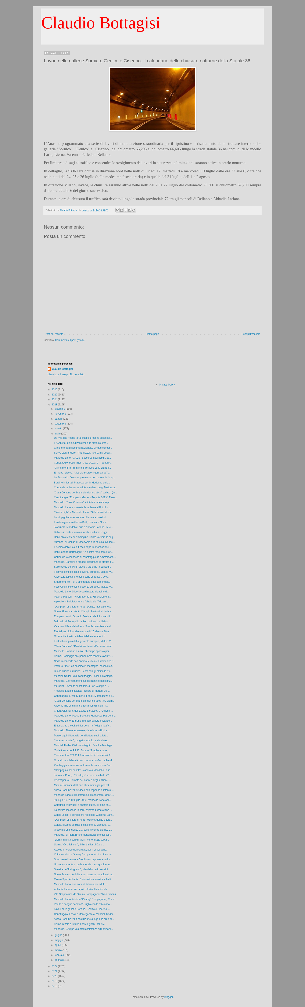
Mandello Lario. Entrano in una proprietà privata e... (83, 720)
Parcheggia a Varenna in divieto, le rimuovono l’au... (83, 765)
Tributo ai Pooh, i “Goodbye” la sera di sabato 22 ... (83, 775)
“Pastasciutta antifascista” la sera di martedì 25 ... (82, 690)
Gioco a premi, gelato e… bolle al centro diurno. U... (83, 829)
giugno (59, 935)
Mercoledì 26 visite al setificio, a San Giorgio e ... (81, 685)
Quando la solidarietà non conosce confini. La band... (84, 760)
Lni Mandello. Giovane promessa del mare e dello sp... (84, 477)
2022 (55, 966)
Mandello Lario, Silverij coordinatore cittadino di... (81, 591)
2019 (55, 981)
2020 (55, 976)
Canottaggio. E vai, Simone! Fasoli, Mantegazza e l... (84, 695)
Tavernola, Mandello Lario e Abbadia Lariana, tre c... (83, 527)
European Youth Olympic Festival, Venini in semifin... (83, 616)
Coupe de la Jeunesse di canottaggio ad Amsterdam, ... (85, 557)
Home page (152, 333)
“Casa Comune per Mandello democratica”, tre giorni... (84, 700)
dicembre (60, 408)
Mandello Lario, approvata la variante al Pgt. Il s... (82, 507)
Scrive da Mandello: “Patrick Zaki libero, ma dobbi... (83, 452)
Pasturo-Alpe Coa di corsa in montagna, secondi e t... (84, 666)
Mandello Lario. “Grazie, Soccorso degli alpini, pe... (82, 457)
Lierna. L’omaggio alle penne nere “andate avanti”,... (83, 656)
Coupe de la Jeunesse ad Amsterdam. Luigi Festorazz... (85, 487)
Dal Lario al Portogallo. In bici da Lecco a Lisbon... (82, 621)
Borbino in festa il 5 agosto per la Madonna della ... (82, 482)
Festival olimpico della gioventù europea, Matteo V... (83, 641)
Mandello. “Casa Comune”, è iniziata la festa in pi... (82, 502)
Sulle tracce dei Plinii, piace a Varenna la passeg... (82, 566)
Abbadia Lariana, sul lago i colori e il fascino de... (81, 889)
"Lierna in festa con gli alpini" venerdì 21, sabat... (81, 839)
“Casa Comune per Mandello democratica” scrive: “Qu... (85, 492)
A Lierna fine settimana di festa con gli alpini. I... (81, 705)
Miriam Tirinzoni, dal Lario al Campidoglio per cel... (82, 785)
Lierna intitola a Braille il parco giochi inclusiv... (80, 924)
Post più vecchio (251, 333)
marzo (58, 950)
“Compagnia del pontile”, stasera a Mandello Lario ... (83, 770)
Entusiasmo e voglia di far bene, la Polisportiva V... (82, 725)
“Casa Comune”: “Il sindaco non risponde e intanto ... (84, 790)
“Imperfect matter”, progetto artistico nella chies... (81, 740)
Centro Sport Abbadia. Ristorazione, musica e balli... (83, 879)
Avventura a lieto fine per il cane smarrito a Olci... (81, 576)
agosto (59, 428)
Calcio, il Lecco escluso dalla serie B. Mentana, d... (82, 824)
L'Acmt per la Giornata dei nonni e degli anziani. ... (82, 780)
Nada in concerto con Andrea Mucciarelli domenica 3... (84, 661)
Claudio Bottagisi (100, 22)
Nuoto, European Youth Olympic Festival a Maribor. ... (84, 611)
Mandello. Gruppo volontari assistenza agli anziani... (83, 928)
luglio (58, 433)
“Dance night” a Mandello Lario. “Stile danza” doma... (84, 512)
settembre (61, 423)
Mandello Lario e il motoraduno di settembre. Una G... (84, 794)
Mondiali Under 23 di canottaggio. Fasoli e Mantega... (84, 676)
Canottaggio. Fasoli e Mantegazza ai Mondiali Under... (84, 914)
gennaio (59, 959)
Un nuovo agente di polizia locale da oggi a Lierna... (83, 864)
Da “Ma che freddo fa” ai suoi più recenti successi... (83, 437)
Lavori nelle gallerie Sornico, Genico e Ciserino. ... (82, 909)
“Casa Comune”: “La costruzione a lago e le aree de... (84, 919)
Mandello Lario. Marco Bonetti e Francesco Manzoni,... (85, 715)
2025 (55, 394)
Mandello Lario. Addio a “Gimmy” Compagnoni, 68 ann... (86, 899)
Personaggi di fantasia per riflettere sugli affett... (81, 735)
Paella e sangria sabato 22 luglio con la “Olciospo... (83, 904)
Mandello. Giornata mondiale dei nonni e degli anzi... (83, 680)
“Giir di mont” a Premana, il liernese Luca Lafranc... (82, 467)
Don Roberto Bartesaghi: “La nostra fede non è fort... (83, 551)
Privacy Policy (167, 384)
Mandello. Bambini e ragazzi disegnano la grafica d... (84, 561)
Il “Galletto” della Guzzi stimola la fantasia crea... (81, 442)
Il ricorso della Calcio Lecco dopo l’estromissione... (82, 547)
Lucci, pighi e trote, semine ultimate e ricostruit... (81, 517)
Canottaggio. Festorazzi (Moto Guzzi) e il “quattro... (83, 462)
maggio (59, 940)
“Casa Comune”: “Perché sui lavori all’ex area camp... (84, 646)
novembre (61, 413)
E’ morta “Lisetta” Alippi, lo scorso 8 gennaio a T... (82, 472)
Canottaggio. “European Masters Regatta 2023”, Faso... (85, 497)
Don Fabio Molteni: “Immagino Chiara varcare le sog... (84, 537)
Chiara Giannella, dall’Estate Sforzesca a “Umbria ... (83, 710)
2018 (55, 986)
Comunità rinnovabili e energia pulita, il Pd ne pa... (82, 804)
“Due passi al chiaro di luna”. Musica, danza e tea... (83, 819)
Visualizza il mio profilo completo (66, 374)
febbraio (60, 955)
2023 (55, 404)
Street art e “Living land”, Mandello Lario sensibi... (82, 869)
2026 (55, 389)
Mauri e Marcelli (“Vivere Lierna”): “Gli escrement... (82, 596)
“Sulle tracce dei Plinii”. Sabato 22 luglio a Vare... (81, 750)
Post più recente (54, 333)
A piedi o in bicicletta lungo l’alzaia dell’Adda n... (81, 601)
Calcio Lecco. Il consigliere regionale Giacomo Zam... (84, 814)
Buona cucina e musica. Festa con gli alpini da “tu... (83, 671)
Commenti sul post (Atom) (70, 340)
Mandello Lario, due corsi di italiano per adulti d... (81, 884)
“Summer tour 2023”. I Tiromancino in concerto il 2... (83, 755)
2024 (55, 399)
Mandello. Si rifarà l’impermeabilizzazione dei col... (82, 834)
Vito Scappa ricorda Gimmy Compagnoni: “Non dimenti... (86, 894)
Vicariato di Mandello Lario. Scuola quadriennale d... (83, 626)
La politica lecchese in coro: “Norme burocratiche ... (83, 810)
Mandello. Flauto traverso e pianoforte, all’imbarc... (82, 730)
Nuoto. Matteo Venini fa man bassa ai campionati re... (84, 874)
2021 (55, 971)
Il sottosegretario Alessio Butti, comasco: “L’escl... (82, 522)
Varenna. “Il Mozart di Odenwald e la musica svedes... (84, 542)
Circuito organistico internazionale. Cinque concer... (83, 447)
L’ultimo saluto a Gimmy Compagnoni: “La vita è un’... (84, 854)
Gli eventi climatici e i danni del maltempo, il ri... (80, 636)
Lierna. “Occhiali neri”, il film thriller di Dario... (79, 844)
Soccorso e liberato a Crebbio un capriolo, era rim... (83, 859)
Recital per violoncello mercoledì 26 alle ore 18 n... (82, 631)
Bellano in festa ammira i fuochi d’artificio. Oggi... (81, 532)
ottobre (59, 418)
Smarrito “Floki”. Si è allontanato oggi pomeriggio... (82, 581)
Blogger (168, 997)
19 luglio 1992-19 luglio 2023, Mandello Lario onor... (83, 800)
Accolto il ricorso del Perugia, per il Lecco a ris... (81, 849)
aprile (58, 945)
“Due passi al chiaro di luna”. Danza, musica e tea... (83, 606)
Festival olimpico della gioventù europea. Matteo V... (83, 571)
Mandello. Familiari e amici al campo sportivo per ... (83, 651)
